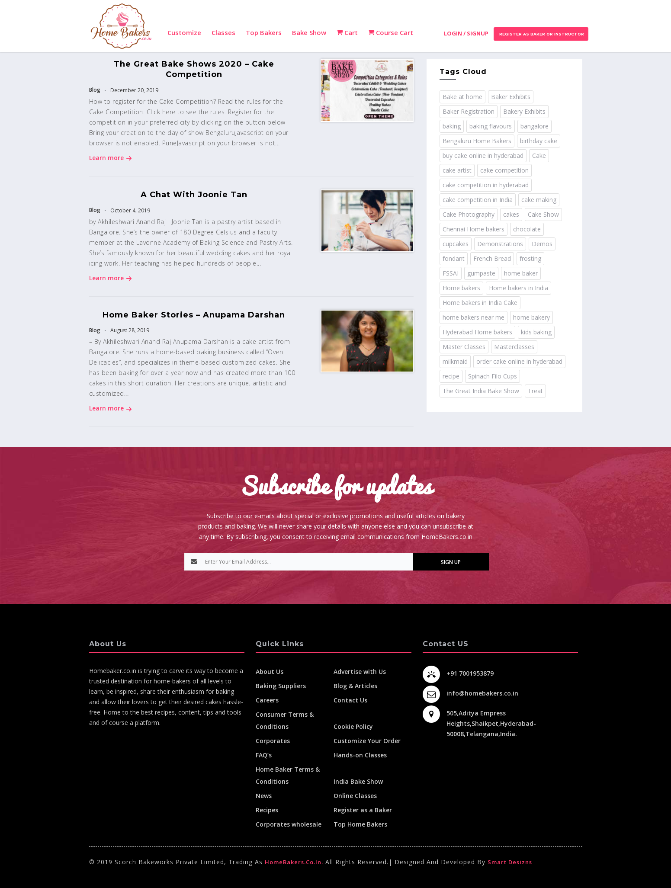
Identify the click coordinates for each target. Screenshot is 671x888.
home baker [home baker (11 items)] (521, 273)
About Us (269, 671)
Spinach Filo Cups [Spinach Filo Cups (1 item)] (492, 376)
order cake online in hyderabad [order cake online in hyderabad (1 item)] (519, 361)
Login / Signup (466, 33)
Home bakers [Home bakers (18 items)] (461, 288)
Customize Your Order (367, 741)
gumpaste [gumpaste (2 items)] (481, 273)
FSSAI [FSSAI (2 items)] (451, 273)
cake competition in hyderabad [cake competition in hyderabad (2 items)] (486, 185)
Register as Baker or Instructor (541, 34)
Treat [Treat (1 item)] (535, 391)
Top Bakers (264, 32)
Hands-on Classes (360, 755)
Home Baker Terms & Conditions (288, 775)
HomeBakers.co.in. (294, 862)
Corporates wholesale (288, 824)
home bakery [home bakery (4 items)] (531, 317)
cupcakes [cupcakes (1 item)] (456, 244)
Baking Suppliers (281, 686)
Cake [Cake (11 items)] (539, 155)
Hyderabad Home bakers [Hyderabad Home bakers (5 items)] (477, 332)
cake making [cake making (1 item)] (538, 200)
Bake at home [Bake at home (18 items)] (462, 97)
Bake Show (309, 32)
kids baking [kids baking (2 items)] (536, 332)
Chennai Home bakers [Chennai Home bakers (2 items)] (473, 229)
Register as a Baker (363, 810)
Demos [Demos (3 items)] (542, 244)
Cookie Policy (353, 726)
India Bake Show (358, 781)
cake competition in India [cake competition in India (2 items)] (478, 200)
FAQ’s (264, 755)
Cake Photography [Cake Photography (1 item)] (468, 214)
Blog (94, 89)
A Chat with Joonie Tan (194, 194)
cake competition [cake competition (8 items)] (504, 170)
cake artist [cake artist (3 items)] (457, 170)
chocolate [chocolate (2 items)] (527, 229)
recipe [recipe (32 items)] (451, 376)
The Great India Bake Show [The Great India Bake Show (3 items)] (481, 391)
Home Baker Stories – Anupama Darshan (194, 315)
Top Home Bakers (360, 824)
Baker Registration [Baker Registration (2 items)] (468, 111)
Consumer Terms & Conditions (285, 720)
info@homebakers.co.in (482, 693)
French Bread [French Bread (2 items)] (492, 258)
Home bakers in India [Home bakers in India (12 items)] (518, 288)
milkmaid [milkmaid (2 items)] (455, 361)
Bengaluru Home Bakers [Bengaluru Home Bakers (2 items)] (477, 141)
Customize (184, 32)
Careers (267, 700)
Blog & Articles (355, 686)
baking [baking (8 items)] (452, 126)
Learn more (110, 158)
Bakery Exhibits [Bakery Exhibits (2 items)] (524, 111)
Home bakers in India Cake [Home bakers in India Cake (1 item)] (480, 302)
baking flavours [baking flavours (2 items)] (490, 126)
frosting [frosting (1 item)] (530, 258)
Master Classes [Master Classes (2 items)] (464, 347)
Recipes (267, 810)
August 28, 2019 (129, 330)
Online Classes (355, 796)
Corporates (273, 741)
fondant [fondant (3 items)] (454, 258)
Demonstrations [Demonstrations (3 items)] (500, 244)
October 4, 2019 (129, 210)
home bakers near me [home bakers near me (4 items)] (473, 317)
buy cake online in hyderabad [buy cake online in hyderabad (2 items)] (483, 155)
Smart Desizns (510, 862)
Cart (347, 32)
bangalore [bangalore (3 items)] (534, 126)
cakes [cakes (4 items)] (511, 214)
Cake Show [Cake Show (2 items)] (543, 214)
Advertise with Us (360, 671)
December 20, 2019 (133, 90)
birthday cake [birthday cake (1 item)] (538, 141)
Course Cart (390, 32)
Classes (223, 32)
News (264, 796)
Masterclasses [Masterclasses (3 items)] (514, 347)
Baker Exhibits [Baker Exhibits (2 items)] (510, 97)
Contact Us (350, 700)
